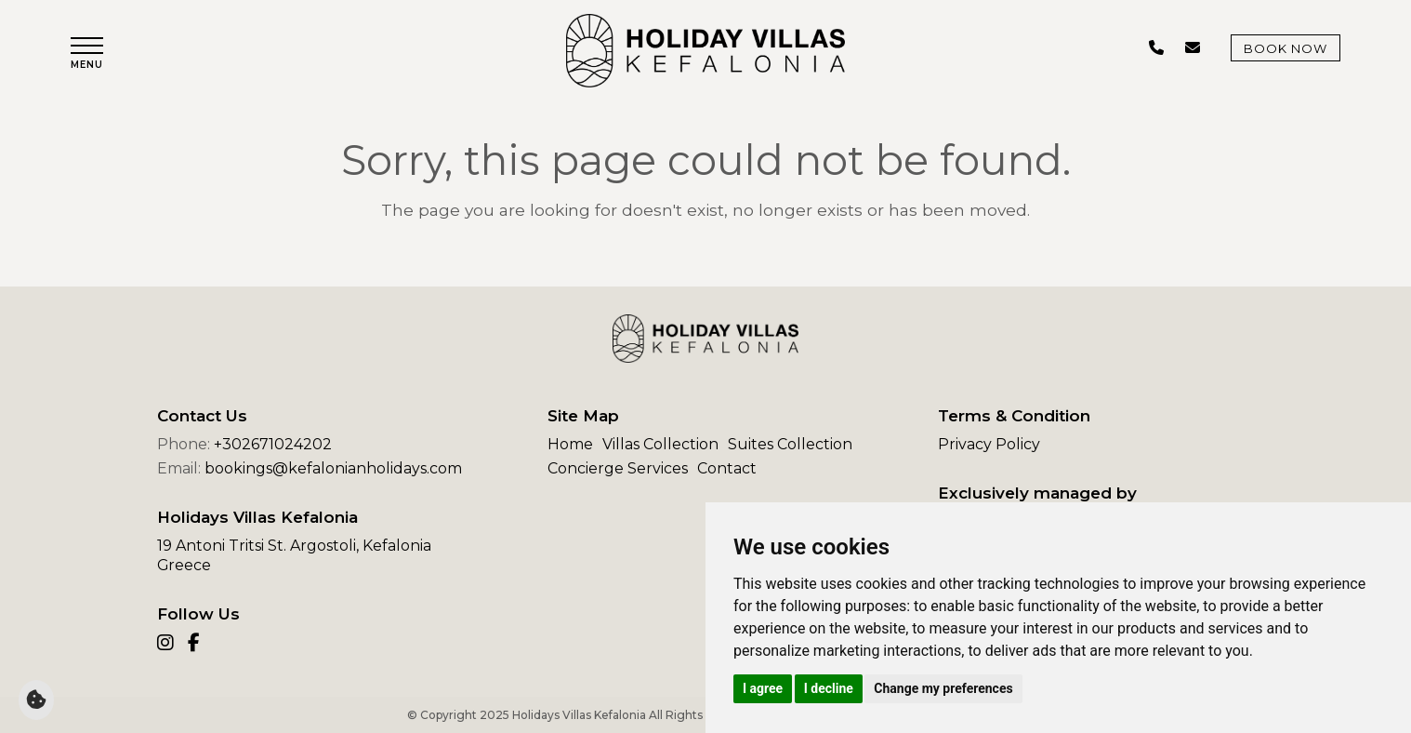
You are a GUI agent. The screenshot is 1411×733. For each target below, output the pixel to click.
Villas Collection (660, 444)
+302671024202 (273, 444)
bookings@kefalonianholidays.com (333, 468)
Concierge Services (617, 468)
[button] (87, 53)
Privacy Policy (989, 444)
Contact (727, 468)
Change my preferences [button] (943, 688)
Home (570, 444)
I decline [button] (828, 688)
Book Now (1285, 48)
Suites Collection (790, 444)
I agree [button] (763, 688)
